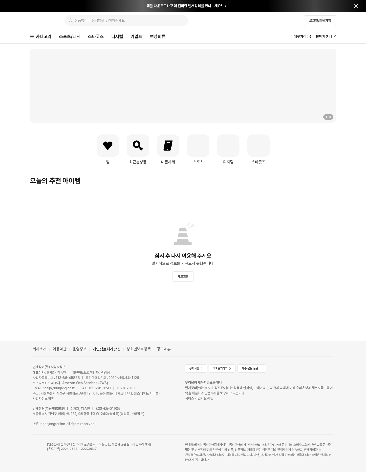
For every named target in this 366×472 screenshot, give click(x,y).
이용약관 (59, 349)
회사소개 (39, 349)
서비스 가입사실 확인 (199, 398)
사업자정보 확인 (43, 398)
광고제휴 (164, 349)
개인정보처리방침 (106, 349)
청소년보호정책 (139, 349)
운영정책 (79, 349)
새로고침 (183, 277)
